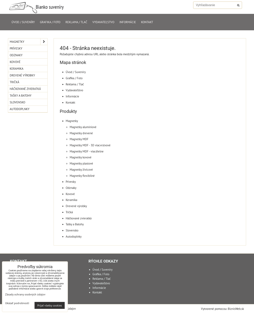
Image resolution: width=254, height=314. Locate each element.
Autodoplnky (74, 236)
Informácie (127, 22)
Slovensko (72, 230)
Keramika (71, 200)
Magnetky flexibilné (82, 176)
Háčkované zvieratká (78, 218)
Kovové (70, 194)
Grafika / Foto (50, 22)
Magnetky (72, 121)
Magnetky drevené (81, 133)
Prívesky (71, 182)
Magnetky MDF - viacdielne (87, 151)
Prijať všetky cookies (49, 305)
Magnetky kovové (80, 157)
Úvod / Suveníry (23, 22)
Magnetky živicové (81, 169)
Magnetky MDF (79, 139)
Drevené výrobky (76, 206)
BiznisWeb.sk (236, 309)
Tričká (69, 212)
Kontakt (147, 22)
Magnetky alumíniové (83, 127)
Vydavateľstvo (103, 22)
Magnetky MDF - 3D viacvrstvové (90, 145)
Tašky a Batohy (75, 224)
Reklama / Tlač (76, 22)
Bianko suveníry (50, 7)
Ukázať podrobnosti (17, 303)
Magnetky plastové (81, 163)
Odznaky (71, 188)
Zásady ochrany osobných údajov (25, 294)
